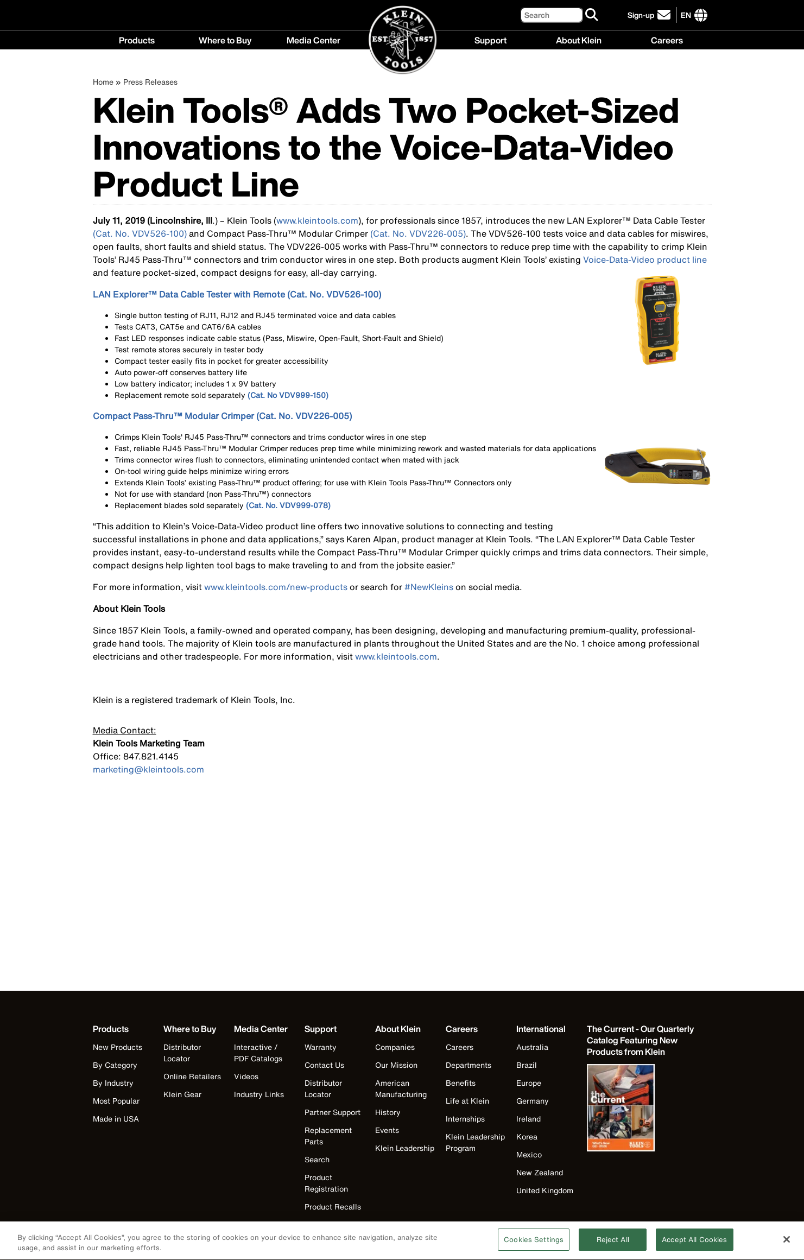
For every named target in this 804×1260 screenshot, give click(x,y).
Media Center (313, 39)
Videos (246, 1076)
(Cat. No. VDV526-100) (140, 233)
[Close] (787, 1245)
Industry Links (259, 1094)
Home (103, 81)
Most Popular (116, 1100)
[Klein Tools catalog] (641, 1040)
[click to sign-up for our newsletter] (651, 15)
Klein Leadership (404, 1148)
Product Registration (326, 1183)
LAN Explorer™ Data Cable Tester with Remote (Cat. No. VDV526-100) (237, 294)
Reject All (613, 1245)
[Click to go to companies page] (686, 15)
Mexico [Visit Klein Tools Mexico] (529, 1154)
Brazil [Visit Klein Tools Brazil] (526, 1065)
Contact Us (324, 1065)
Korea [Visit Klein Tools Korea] (526, 1136)
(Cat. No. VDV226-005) (418, 233)
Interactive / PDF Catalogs (258, 1052)
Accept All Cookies (694, 1245)
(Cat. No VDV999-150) (288, 395)
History (388, 1112)
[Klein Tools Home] (402, 40)
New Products (117, 1047)
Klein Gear (182, 1094)
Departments (468, 1065)
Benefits (461, 1082)
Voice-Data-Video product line (645, 259)
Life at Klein (467, 1100)
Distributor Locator (182, 1052)
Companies (395, 1047)
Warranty (321, 1047)
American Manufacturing (401, 1088)
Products (137, 39)
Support (490, 39)
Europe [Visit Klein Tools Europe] (528, 1082)
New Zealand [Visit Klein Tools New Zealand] (539, 1172)
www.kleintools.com (317, 220)
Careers (667, 39)
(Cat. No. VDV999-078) (288, 505)
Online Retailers (192, 1076)
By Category (115, 1065)
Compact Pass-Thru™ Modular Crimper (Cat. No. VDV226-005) (222, 415)
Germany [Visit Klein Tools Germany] (532, 1100)
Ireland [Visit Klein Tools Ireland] (528, 1118)
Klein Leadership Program (475, 1142)
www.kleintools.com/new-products (275, 586)
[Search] (551, 15)
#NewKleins (428, 586)
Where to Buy (225, 39)
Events (387, 1130)
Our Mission (396, 1065)
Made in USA (116, 1118)
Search (317, 1159)
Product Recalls (333, 1206)
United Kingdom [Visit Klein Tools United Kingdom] (544, 1190)
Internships (465, 1118)
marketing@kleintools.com (148, 769)
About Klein (579, 39)
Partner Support (332, 1112)
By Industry (113, 1082)
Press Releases (150, 81)
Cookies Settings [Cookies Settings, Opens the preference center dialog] (534, 1245)
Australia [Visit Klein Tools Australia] (532, 1047)
